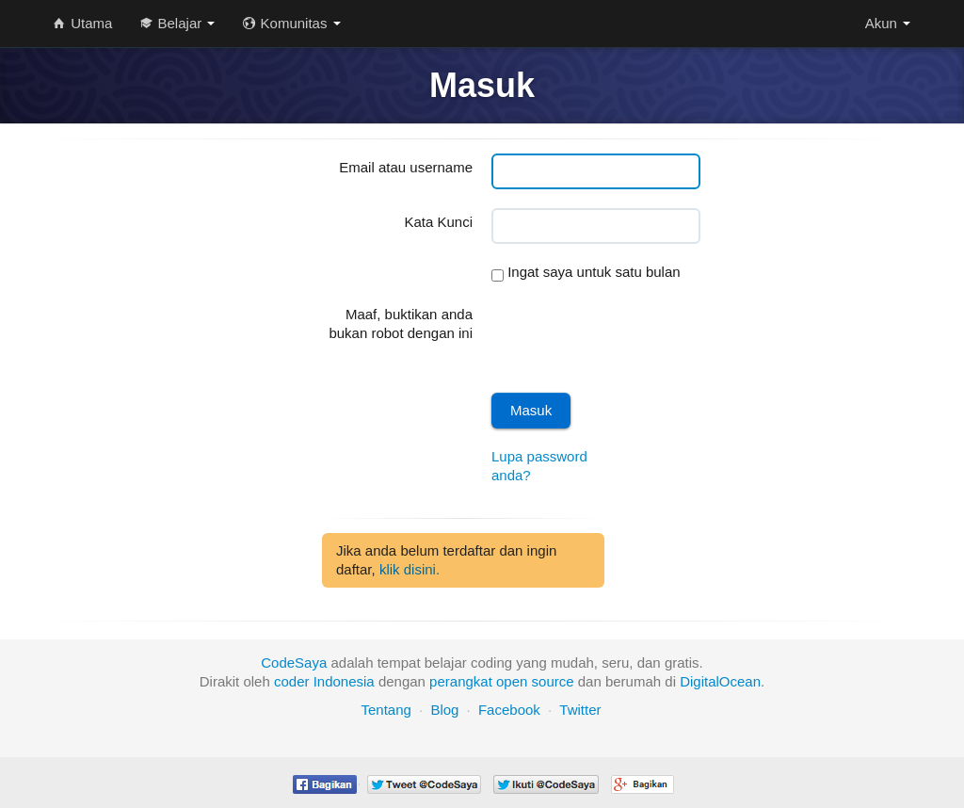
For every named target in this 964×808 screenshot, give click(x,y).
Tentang (385, 710)
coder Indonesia (324, 681)
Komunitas (291, 23)
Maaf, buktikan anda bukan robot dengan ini (401, 323)
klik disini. (409, 569)
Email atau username (406, 167)
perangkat (460, 681)
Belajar (177, 23)
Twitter (580, 710)
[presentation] (634, 337)
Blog (444, 710)
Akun (887, 23)
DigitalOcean (720, 681)
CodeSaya (294, 662)
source (553, 681)
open (511, 681)
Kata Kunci (438, 222)
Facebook (509, 710)
